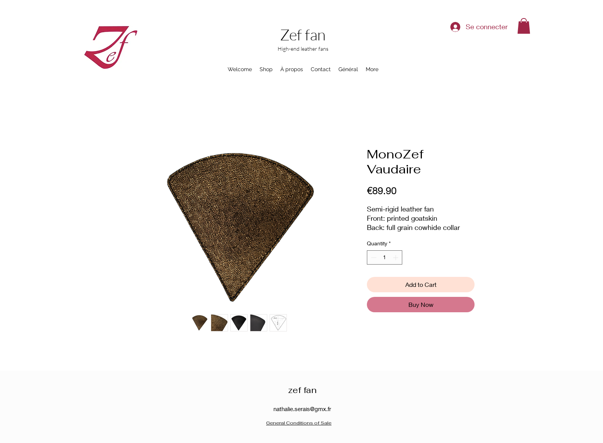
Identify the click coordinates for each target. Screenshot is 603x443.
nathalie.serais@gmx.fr (302, 408)
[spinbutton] (384, 257)
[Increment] (396, 257)
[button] (523, 26)
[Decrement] (373, 257)
